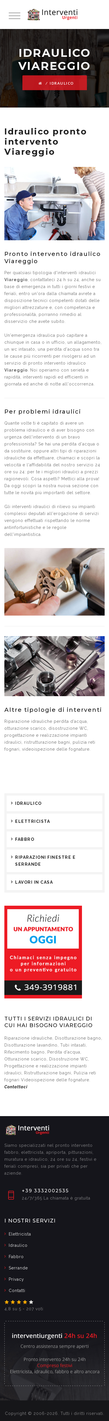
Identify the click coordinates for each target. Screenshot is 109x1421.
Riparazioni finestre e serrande (45, 861)
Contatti (17, 1290)
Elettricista (32, 821)
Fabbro (24, 839)
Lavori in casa (34, 882)
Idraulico (28, 803)
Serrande (18, 1268)
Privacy (16, 1279)
